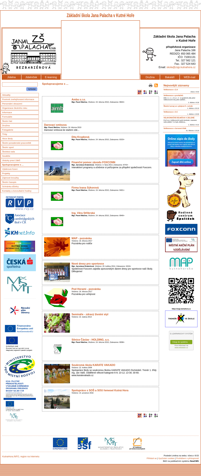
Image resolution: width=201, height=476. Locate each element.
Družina (150, 77)
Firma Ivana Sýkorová (85, 187)
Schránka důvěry (10, 186)
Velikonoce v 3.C (171, 112)
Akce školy (7, 138)
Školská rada (8, 151)
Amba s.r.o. (79, 99)
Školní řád (7, 121)
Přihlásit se (152, 458)
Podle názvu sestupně (145, 92)
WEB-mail (189, 77)
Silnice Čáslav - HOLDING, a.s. (91, 339)
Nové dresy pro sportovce (88, 263)
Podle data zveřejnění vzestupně (150, 92)
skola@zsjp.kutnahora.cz (181, 67)
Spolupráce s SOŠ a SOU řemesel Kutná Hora (100, 390)
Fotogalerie (7, 130)
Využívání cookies (166, 458)
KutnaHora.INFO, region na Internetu (20, 456)
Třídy (4, 134)
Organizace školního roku (14, 108)
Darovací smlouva (55, 124)
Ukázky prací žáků (11, 160)
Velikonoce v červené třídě (175, 128)
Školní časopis (9, 182)
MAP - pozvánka (82, 238)
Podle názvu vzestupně (139, 92)
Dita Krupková (80, 136)
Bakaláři (170, 77)
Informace (7, 112)
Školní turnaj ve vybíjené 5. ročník (178, 106)
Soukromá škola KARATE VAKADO (93, 364)
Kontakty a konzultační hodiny (17, 191)
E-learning (51, 77)
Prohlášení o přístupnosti (187, 458)
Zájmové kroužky (10, 178)
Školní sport (8, 147)
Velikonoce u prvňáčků (173, 95)
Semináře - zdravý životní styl (90, 314)
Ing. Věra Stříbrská (83, 212)
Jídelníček (31, 77)
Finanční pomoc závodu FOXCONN (93, 162)
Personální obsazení (12, 103)
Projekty (6, 173)
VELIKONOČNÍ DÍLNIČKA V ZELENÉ (179, 118)
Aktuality (6, 95)
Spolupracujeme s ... (13, 165)
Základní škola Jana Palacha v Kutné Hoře (100, 15)
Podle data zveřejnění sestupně (156, 92)
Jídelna (11, 77)
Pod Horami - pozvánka (86, 288)
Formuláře (7, 117)
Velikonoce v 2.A (171, 90)
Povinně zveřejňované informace (18, 99)
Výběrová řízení (10, 169)
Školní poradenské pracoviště (16, 143)
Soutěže (6, 156)
